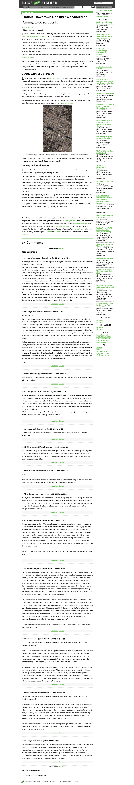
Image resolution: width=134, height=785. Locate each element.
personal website (79, 229)
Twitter (49, 232)
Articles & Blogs (101, 351)
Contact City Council (103, 337)
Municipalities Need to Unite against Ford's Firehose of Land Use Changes (104, 123)
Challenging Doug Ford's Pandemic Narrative (104, 137)
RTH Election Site (102, 340)
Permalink (54, 304)
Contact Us (77, 781)
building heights (27, 57)
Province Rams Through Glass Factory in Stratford (105, 216)
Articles (99, 348)
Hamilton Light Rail (68, 221)
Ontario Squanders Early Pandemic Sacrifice (104, 304)
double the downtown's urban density (34, 36)
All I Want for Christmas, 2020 (104, 182)
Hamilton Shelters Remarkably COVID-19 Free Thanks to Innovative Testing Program (104, 199)
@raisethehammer (102, 355)
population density (55, 78)
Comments (50, 7)
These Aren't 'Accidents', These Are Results (104, 245)
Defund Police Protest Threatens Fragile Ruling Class (104, 271)
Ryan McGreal (28, 27)
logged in (34, 775)
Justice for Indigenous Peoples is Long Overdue (104, 23)
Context (61, 304)
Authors (41, 7)
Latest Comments (102, 335)
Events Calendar (105, 10)
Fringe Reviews (101, 342)
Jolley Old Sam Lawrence (105, 94)
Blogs (98, 349)
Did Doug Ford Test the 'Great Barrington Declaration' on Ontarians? (104, 51)
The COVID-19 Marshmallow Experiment (101, 167)
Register (70, 7)
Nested (61, 248)
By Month (99, 320)
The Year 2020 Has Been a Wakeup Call (104, 152)
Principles (33, 7)
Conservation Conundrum (105, 258)
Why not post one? (102, 17)
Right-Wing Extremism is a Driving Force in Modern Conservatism (105, 106)
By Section (100, 322)
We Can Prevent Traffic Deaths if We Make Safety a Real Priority (104, 230)
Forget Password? (103, 7)
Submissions (61, 7)
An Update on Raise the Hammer (104, 68)
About (25, 7)
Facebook (58, 232)
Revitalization (27, 12)
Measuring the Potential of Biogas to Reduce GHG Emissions (105, 287)
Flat (65, 248)
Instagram (25, 234)
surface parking (67, 103)
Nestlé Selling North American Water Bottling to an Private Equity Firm (105, 81)
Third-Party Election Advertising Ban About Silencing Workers (104, 36)
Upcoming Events (102, 353)
